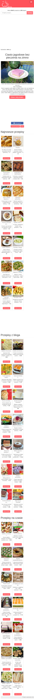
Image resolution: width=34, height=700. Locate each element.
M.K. (33, 697)
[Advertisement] (16, 31)
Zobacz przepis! (6, 158)
